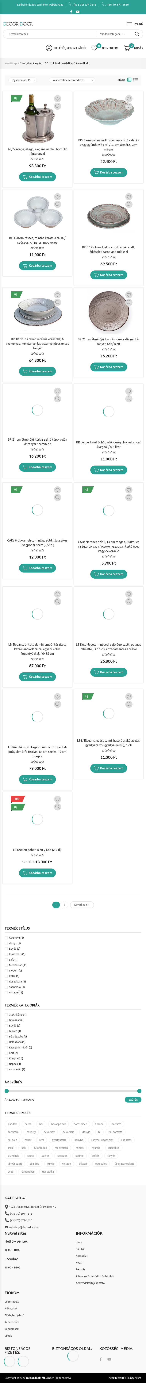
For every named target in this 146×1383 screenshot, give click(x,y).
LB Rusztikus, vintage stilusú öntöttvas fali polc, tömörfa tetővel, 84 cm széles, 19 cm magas (37, 751)
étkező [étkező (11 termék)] (83, 1163)
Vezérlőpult (12, 1301)
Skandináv (15, 987)
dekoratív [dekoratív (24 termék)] (49, 1132)
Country (14, 937)
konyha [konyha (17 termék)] (79, 1139)
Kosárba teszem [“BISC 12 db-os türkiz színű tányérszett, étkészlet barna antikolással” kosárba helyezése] (111, 275)
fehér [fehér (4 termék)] (28, 1139)
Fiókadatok (11, 1308)
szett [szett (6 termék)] (30, 1155)
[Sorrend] (72, 80)
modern (13, 970)
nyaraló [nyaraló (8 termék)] (96, 1147)
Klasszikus (15, 954)
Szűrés (133, 1099)
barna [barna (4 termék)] (28, 1124)
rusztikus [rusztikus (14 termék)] (113, 1147)
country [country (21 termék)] (31, 1132)
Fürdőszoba (16, 1036)
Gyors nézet (57, 106)
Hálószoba (15, 1042)
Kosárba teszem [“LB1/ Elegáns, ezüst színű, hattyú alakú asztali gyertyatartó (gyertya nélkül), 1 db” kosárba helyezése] (111, 768)
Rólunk (80, 1249)
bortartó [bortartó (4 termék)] (116, 1124)
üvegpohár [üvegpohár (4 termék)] (27, 1171)
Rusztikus (15, 981)
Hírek (79, 1242)
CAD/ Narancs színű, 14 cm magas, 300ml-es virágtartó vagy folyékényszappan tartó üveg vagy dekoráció (109, 546)
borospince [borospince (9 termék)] (80, 1124)
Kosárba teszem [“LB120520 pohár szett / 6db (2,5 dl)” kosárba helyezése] (40, 873)
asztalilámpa (16, 1014)
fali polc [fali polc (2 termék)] (12, 1139)
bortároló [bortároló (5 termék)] (13, 1132)
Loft (11, 959)
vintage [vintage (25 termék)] (66, 1163)
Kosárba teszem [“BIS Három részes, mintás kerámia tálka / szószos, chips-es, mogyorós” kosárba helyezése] (40, 265)
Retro (12, 976)
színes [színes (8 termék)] (45, 1155)
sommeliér (15, 1069)
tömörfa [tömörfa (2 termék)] (34, 1163)
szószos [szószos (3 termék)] (62, 1155)
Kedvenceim (12, 1322)
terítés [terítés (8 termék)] (95, 1155)
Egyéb (13, 948)
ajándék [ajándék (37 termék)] (12, 1124)
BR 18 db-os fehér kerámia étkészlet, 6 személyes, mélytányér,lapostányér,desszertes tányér (37, 343)
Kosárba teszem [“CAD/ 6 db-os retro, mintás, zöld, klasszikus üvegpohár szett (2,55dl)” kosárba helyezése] (40, 568)
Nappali (13, 1063)
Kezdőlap (11, 63)
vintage (13, 992)
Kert (11, 1052)
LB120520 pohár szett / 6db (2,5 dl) (37, 849)
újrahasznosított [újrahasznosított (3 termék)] (124, 1163)
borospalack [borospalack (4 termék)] (58, 1124)
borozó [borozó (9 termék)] (99, 1124)
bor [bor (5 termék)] (41, 1124)
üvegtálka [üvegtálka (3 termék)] (48, 1171)
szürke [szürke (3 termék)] (79, 1155)
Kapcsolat (81, 1255)
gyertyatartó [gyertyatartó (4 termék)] (59, 1139)
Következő (80, 904)
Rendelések (12, 1328)
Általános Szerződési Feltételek (95, 1276)
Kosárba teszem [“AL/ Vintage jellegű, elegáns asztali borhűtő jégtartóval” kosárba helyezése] (40, 176)
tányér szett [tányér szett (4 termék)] (15, 1163)
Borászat (14, 1020)
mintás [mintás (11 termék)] (80, 1147)
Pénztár (80, 1269)
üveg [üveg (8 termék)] (10, 1171)
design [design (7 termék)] (86, 1132)
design (13, 943)
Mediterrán (15, 965)
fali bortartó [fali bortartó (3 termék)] (115, 1132)
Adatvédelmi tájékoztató (90, 1283)
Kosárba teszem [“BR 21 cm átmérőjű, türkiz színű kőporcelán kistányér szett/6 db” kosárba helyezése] (40, 467)
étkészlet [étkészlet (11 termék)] (101, 1163)
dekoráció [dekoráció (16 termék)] (68, 1132)
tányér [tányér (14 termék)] (111, 1155)
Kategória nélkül (18, 1047)
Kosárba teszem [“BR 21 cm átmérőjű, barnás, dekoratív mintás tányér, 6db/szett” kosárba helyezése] (111, 367)
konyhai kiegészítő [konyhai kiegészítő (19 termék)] (102, 1139)
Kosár (79, 1262)
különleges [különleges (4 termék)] (40, 1147)
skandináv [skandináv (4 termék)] (13, 1155)
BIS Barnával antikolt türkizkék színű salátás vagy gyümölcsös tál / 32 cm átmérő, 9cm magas (108, 145)
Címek (8, 1335)
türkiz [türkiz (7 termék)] (50, 1163)
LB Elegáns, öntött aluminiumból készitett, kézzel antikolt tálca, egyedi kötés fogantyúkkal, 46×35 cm (37, 649)
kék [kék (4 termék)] (23, 1147)
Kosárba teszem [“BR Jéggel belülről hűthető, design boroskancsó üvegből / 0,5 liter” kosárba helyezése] (111, 470)
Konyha (13, 1058)
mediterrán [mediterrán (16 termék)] (61, 1147)
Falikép (13, 1031)
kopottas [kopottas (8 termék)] (126, 1139)
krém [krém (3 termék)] (10, 1147)
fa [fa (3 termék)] (99, 1132)
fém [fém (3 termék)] (41, 1139)
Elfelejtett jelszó (14, 1315)
